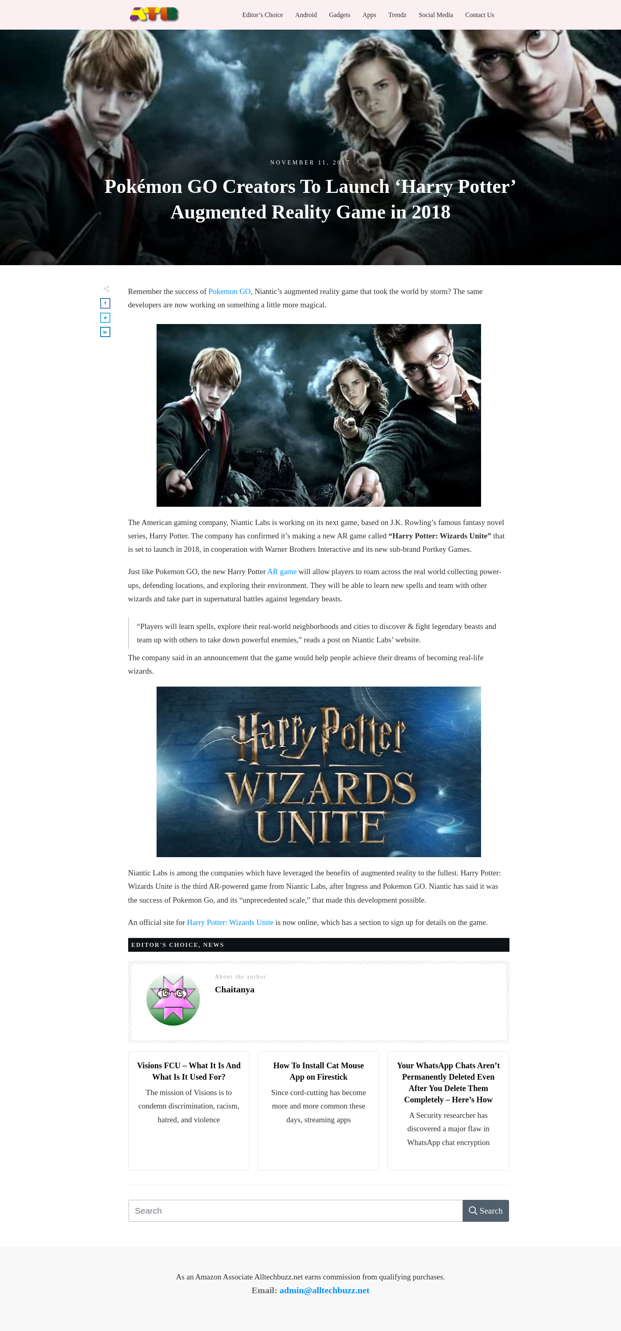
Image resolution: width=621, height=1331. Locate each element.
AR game (282, 571)
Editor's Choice (165, 945)
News (213, 945)
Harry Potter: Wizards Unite (230, 922)
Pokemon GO (229, 291)
